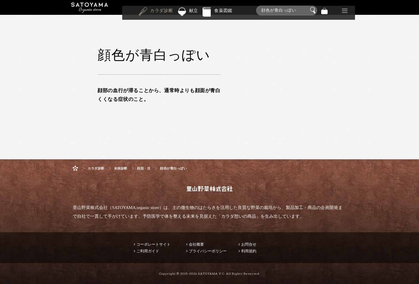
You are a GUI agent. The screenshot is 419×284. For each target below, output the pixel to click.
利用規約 (248, 251)
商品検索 (413, 9)
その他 (344, 10)
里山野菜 (89, 10)
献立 (193, 10)
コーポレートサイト (153, 244)
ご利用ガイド (147, 251)
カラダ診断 (161, 10)
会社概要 (196, 244)
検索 (313, 10)
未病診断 (120, 168)
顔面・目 (143, 168)
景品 (334, 10)
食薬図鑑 (223, 10)
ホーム (75, 168)
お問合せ (248, 244)
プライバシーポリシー (208, 251)
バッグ (324, 10)
